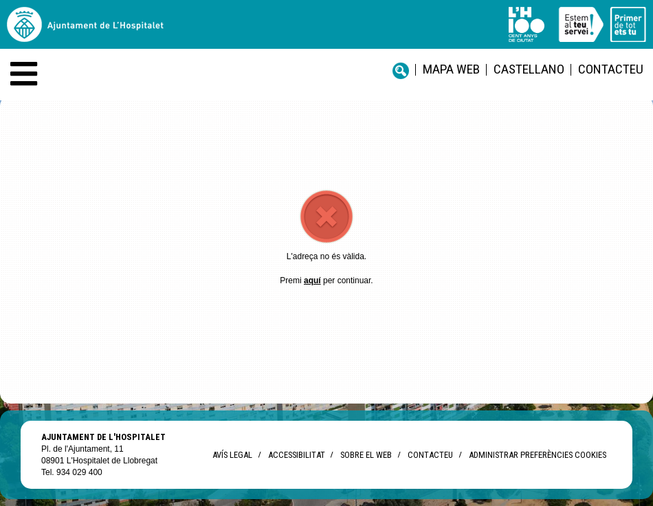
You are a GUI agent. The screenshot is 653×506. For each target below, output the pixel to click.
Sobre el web (366, 455)
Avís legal (232, 455)
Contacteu (610, 69)
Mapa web (451, 69)
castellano (529, 69)
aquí (312, 280)
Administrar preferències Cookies (537, 455)
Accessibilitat (296, 455)
